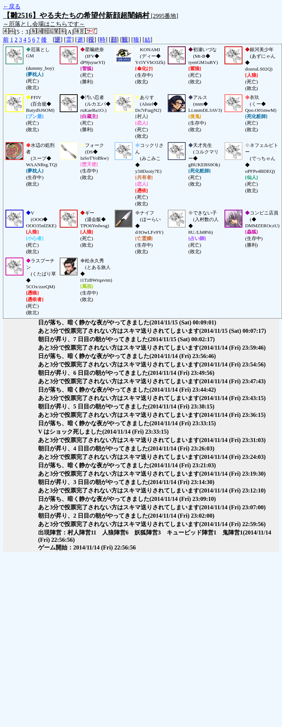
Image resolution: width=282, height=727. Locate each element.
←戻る (12, 6)
